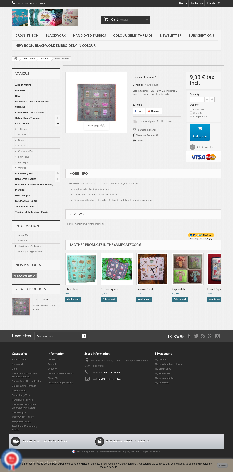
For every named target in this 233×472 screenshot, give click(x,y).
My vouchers (162, 382)
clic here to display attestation (146, 451)
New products (28, 265)
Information (27, 226)
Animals (22, 134)
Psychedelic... (180, 290)
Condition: (138, 85)
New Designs (22, 195)
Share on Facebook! (147, 135)
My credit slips (163, 368)
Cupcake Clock (145, 290)
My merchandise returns (168, 364)
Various (22, 168)
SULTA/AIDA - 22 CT (26, 201)
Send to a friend (147, 130)
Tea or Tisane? (41, 298)
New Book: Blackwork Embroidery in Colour (55, 45)
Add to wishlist (204, 148)
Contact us (197, 3)
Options (194, 104)
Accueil (52, 364)
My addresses (162, 373)
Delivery (22, 240)
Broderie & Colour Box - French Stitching (32, 104)
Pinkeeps (23, 162)
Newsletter (170, 35)
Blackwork (56, 35)
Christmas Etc (25, 151)
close (222, 465)
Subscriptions (201, 35)
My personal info (164, 378)
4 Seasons (23, 129)
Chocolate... (72, 290)
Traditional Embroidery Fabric (31, 212)
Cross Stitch (26, 35)
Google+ (154, 111)
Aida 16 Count (23, 85)
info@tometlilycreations (110, 379)
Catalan (22, 145)
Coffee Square (109, 290)
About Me (23, 235)
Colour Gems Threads (132, 35)
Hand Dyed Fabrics (89, 35)
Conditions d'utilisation (30, 246)
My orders (160, 359)
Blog (17, 96)
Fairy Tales (23, 156)
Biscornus (23, 140)
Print (140, 140)
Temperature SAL (24, 206)
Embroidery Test (24, 173)
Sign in (183, 3)
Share (139, 111)
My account (163, 354)
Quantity (194, 94)
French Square (215, 290)
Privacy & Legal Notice (30, 251)
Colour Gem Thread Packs (29, 112)
